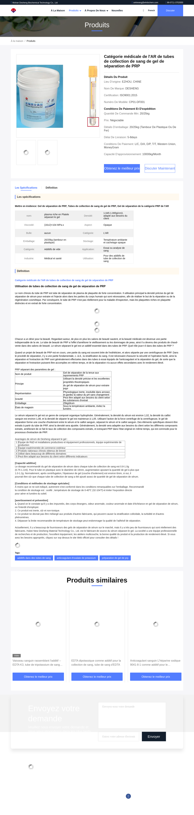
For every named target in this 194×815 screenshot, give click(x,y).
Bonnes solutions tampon (95, 781)
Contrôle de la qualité (61, 781)
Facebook (128, 796)
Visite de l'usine (58, 774)
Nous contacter (58, 787)
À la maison (58, 10)
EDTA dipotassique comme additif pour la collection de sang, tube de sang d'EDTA (96, 662)
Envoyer (154, 736)
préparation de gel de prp (115, 558)
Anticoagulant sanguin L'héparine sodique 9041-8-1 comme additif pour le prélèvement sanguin (155, 663)
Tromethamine (89, 787)
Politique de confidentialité (64, 800)
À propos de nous (96, 10)
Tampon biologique (92, 800)
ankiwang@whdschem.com (145, 2)
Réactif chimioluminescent (96, 774)
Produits (75, 10)
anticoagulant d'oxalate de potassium (76, 558)
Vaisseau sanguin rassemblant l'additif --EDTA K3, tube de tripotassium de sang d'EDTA (37, 663)
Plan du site (56, 794)
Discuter (170, 10)
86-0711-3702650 (174, 2)
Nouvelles (117, 10)
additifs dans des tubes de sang (34, 558)
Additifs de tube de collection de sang (101, 768)
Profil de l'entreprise (60, 768)
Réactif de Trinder (91, 794)
